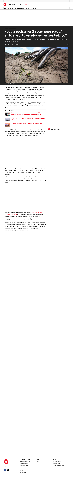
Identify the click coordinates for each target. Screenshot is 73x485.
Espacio (27, 8)
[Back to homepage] (18, 4)
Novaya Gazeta (23, 472)
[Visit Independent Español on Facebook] (5, 470)
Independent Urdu (23, 468)
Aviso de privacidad (57, 461)
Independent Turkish (24, 465)
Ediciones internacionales (25, 461)
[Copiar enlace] (67, 44)
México (13, 230)
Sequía (16, 230)
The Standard (22, 470)
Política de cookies (56, 467)
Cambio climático (22, 230)
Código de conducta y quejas (58, 465)
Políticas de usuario (56, 463)
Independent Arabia (24, 463)
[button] (9, 1)
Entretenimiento (19, 8)
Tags (37, 463)
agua (27, 230)
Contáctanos (6, 466)
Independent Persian (24, 467)
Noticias (6, 8)
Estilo (12, 8)
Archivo (37, 461)
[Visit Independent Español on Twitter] (8, 470)
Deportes (33, 8)
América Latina (12, 28)
